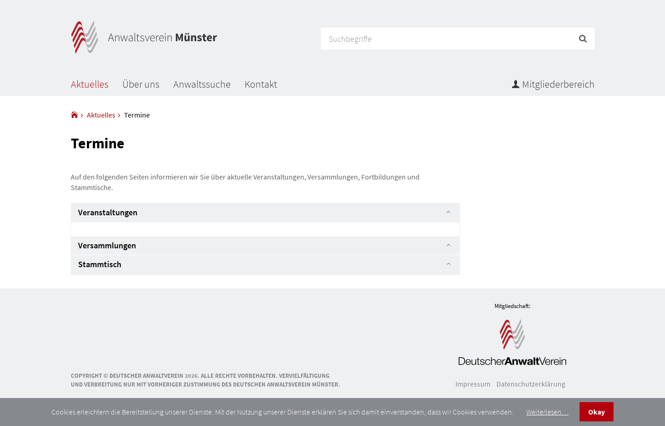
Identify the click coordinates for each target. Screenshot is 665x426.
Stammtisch (99, 264)
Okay (596, 411)
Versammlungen (107, 245)
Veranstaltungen (107, 212)
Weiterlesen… (547, 411)
